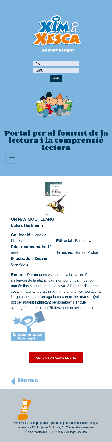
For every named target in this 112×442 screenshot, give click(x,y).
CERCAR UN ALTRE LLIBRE (56, 357)
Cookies (82, 432)
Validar (56, 78)
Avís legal (70, 432)
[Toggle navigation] (11, 159)
